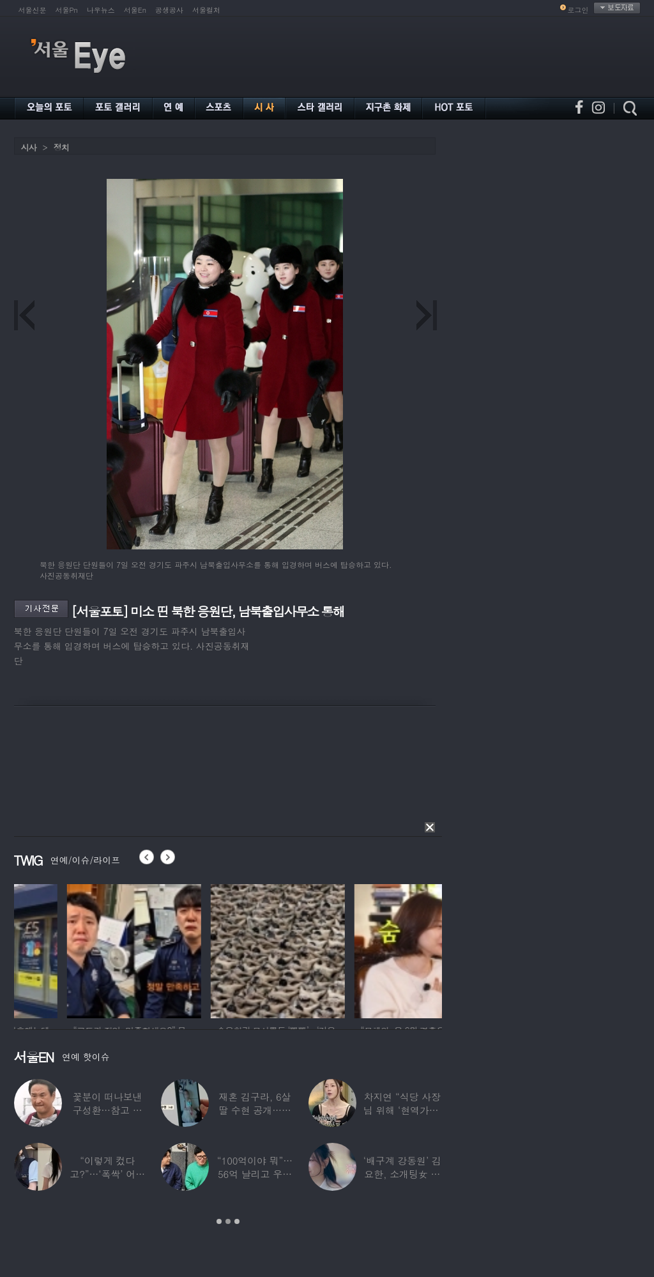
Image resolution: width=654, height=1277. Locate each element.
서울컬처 (206, 10)
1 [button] (219, 1221)
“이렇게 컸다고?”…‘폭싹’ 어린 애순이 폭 (107, 1174)
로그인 (578, 10)
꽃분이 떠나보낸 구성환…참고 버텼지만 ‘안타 (107, 1110)
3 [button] (237, 1221)
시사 (28, 147)
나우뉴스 (101, 10)
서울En (135, 10)
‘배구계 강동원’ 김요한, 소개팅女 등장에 (402, 1174)
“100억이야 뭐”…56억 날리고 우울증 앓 (255, 1174)
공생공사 (169, 10)
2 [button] (228, 1221)
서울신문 (33, 10)
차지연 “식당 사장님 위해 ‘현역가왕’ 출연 (402, 1110)
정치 (61, 147)
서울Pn (67, 10)
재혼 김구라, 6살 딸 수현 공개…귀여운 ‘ (254, 1110)
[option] (81, 949)
